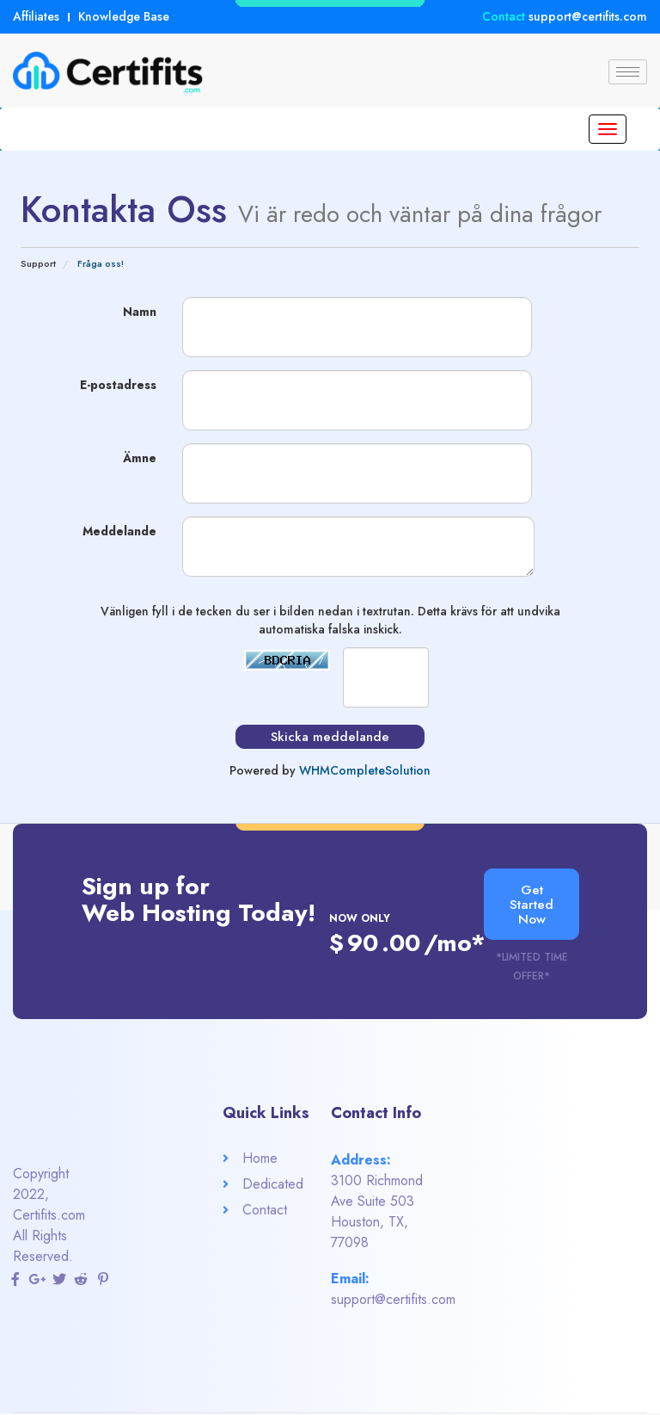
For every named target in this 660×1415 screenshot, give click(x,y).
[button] (532, 905)
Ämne (139, 458)
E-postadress (118, 384)
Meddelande (119, 531)
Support (38, 263)
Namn (139, 311)
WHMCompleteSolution (365, 770)
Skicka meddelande (330, 736)
